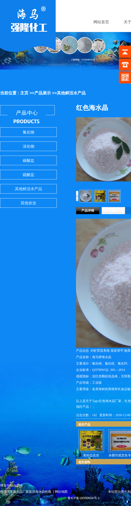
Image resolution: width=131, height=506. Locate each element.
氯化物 (28, 132)
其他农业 (28, 203)
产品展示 (42, 93)
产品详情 (87, 210)
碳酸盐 (28, 160)
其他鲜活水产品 (71, 93)
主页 (24, 93)
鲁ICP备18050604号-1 (84, 498)
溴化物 (28, 146)
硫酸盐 (28, 175)
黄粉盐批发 (91, 455)
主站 (19, 485)
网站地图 (61, 491)
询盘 (113, 210)
